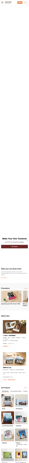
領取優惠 (6, 346)
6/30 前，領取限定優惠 (9, 379)
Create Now (4, 277)
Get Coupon (14, 246)
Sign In (25, 2)
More (26, 288)
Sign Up (20, 2)
